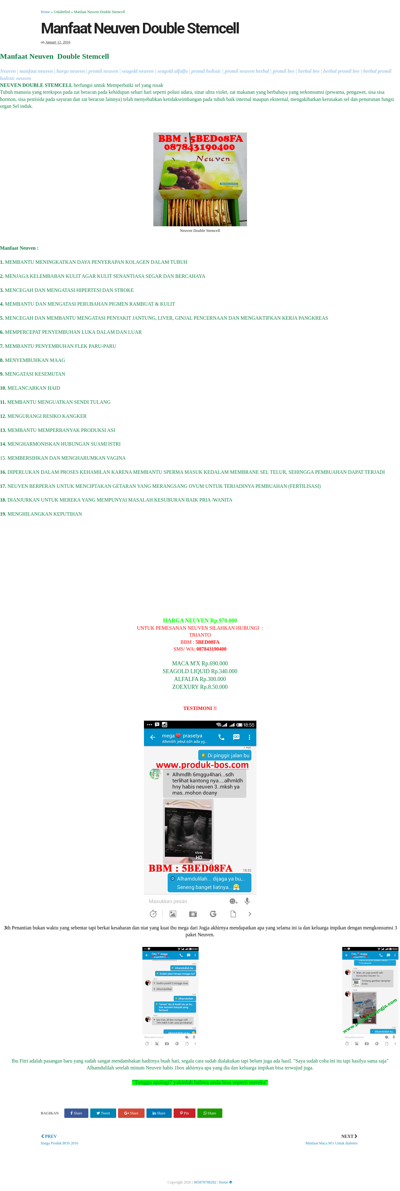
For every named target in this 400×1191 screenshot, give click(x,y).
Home (45, 12)
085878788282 (205, 1182)
